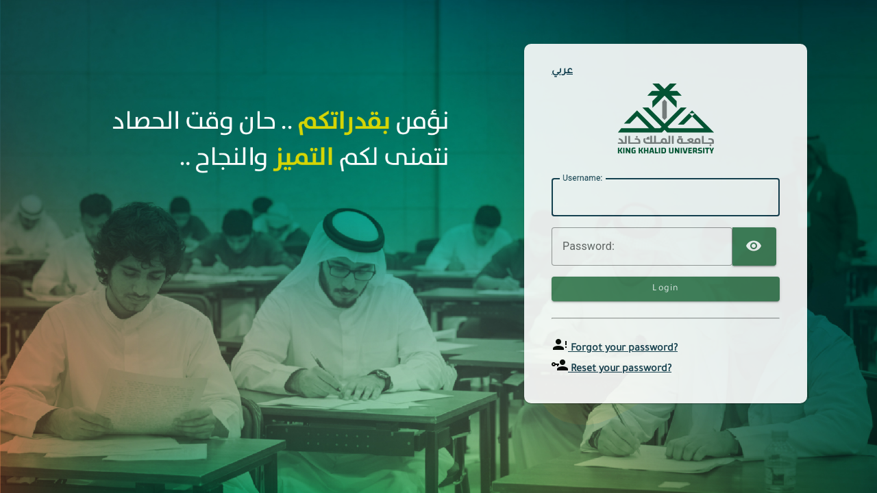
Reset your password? (619, 369)
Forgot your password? (623, 349)
